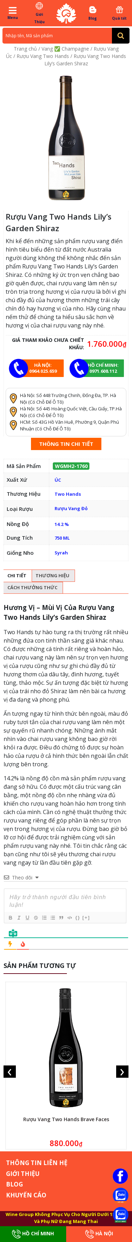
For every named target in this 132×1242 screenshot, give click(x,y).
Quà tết (119, 13)
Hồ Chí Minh (33, 1234)
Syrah (61, 553)
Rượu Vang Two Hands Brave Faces (66, 1119)
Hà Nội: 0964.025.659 (43, 368)
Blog (93, 13)
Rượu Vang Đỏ (71, 508)
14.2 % (62, 524)
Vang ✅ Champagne (65, 48)
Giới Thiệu (39, 12)
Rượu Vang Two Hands (43, 56)
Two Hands (68, 494)
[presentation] (10, 1072)
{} (77, 917)
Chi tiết (16, 575)
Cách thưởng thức (32, 587)
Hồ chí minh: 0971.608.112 (103, 368)
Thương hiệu (52, 575)
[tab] (17, 576)
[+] (86, 917)
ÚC (58, 480)
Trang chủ (25, 48)
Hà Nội (99, 1234)
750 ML (62, 538)
